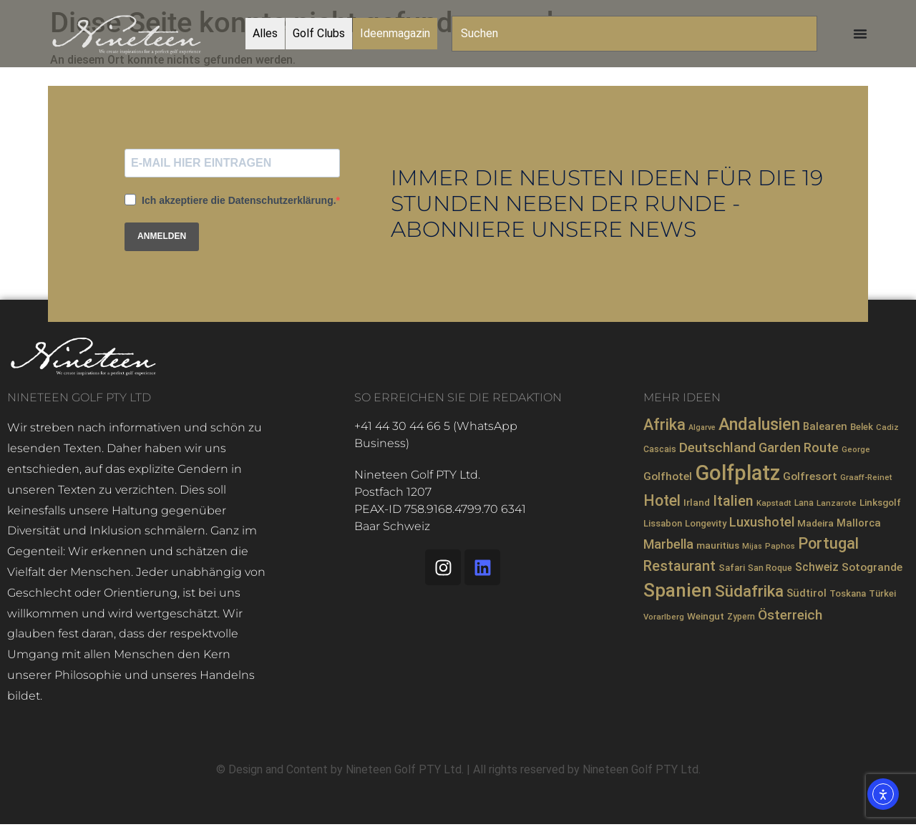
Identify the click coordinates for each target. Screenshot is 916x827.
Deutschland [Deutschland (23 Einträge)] (717, 447)
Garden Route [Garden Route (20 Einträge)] (799, 447)
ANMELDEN (161, 236)
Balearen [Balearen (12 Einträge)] (825, 426)
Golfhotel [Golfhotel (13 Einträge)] (667, 476)
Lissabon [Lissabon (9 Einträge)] (662, 523)
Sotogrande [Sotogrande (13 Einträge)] (872, 567)
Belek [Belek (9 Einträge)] (861, 426)
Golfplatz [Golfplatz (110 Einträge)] (737, 473)
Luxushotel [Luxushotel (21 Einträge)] (761, 521)
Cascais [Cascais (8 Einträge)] (659, 449)
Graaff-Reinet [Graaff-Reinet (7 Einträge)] (866, 477)
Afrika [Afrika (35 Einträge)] (664, 425)
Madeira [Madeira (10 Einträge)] (815, 523)
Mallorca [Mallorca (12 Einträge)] (859, 523)
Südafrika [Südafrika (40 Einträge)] (749, 591)
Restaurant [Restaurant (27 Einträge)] (679, 565)
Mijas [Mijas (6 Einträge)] (752, 546)
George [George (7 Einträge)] (856, 449)
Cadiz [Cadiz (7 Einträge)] (887, 427)
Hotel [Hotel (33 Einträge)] (662, 500)
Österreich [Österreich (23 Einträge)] (790, 615)
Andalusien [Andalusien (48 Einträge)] (759, 424)
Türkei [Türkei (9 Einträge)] (882, 593)
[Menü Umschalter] (860, 33)
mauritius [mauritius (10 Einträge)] (717, 545)
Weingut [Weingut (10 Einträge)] (705, 616)
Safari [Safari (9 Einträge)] (731, 567)
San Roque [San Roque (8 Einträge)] (770, 568)
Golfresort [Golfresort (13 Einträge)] (810, 476)
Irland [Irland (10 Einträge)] (696, 502)
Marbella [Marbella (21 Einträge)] (668, 544)
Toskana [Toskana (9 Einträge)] (847, 593)
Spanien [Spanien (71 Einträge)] (677, 590)
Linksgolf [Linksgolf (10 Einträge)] (880, 502)
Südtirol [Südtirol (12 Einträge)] (806, 593)
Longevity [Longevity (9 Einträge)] (705, 523)
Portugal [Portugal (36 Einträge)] (828, 543)
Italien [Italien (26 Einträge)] (733, 501)
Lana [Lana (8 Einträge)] (804, 503)
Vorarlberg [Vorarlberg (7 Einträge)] (663, 617)
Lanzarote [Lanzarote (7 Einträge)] (837, 503)
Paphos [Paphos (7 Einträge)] (780, 546)
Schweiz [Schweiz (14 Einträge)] (817, 567)
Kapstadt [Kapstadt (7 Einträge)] (773, 503)
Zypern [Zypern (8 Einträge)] (741, 617)
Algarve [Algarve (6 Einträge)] (702, 427)
